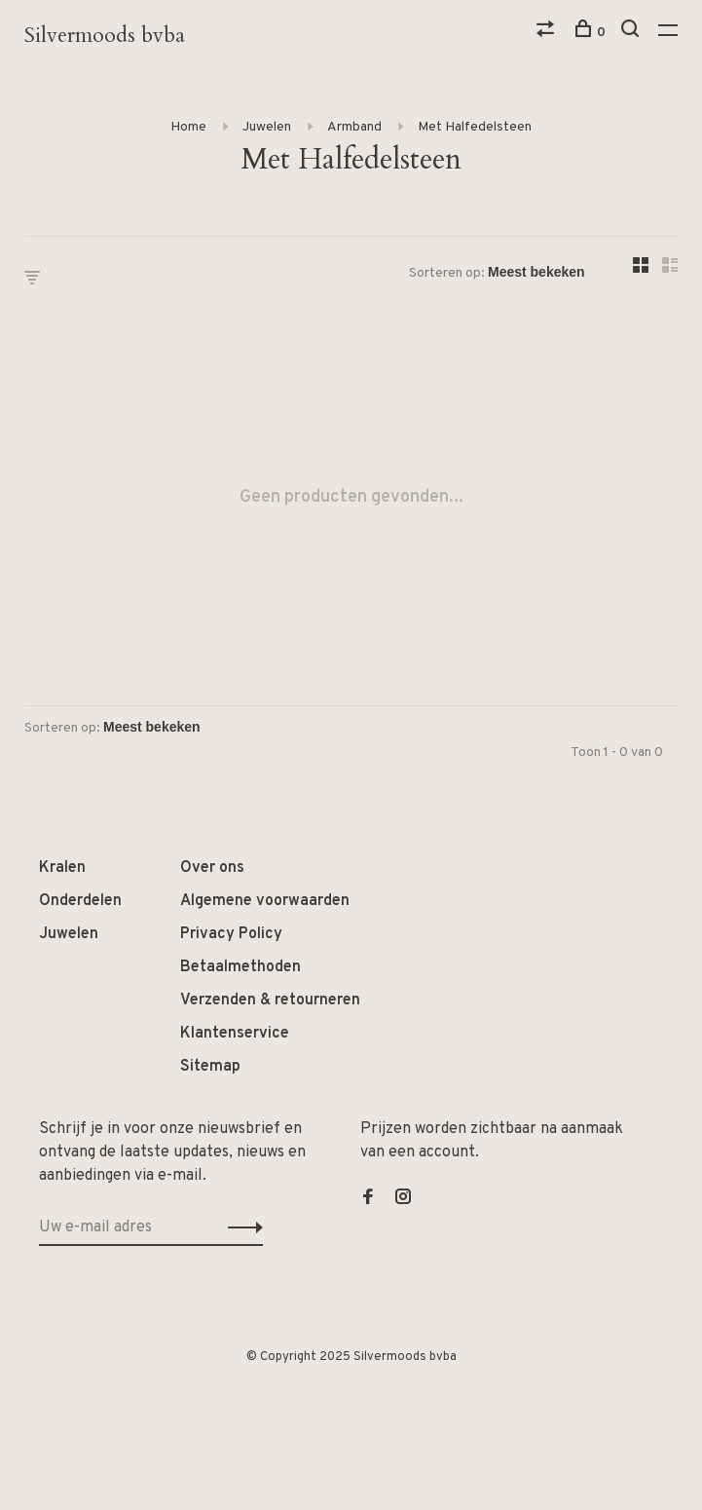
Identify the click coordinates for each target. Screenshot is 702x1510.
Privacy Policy (231, 934)
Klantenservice (234, 1033)
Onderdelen (80, 901)
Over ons (212, 868)
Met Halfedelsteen (475, 127)
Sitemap (210, 1066)
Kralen (62, 868)
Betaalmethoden (240, 967)
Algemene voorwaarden (265, 901)
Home (188, 127)
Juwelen (266, 127)
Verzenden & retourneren (270, 1000)
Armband (354, 127)
